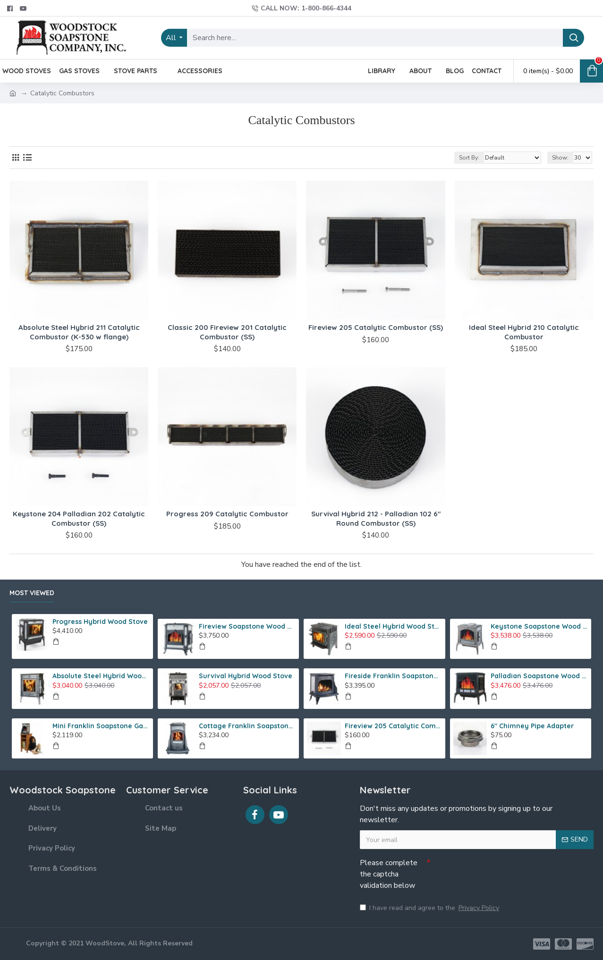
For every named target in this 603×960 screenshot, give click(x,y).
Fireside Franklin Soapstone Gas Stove (393, 676)
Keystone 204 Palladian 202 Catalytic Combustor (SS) (79, 518)
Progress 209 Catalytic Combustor (227, 513)
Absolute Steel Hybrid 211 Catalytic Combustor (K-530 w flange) (79, 332)
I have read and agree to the (430, 908)
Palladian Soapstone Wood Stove (539, 676)
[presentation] (497, 871)
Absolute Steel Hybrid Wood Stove (101, 676)
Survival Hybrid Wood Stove (245, 676)
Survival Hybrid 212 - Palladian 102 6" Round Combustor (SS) (376, 518)
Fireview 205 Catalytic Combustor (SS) (375, 327)
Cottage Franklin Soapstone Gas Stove (247, 726)
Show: (560, 157)
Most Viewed (31, 593)
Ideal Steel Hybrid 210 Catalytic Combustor (524, 332)
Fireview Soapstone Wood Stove (247, 626)
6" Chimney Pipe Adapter (532, 726)
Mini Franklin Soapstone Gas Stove (101, 726)
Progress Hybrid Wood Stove (100, 621)
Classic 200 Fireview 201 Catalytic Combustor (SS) (227, 332)
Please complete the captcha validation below (388, 874)
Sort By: (469, 157)
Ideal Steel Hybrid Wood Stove (393, 626)
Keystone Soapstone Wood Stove (539, 626)
